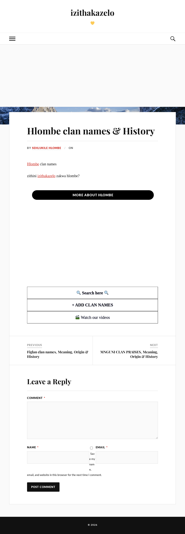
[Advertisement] (92, 76)
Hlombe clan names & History (91, 130)
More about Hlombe (93, 195)
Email (102, 447)
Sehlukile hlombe (46, 148)
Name (32, 447)
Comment (36, 398)
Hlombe (33, 164)
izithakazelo (92, 12)
